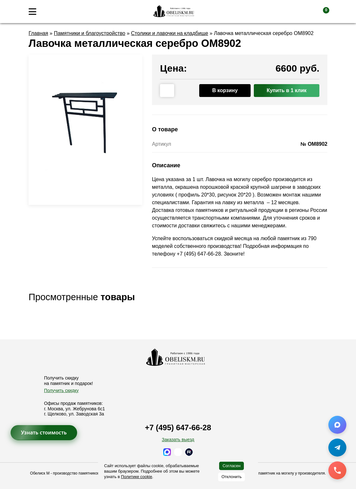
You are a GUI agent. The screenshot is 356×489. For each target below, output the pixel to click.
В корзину (224, 90)
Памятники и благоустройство (89, 33)
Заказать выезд (178, 439)
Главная (38, 33)
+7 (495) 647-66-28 (178, 427)
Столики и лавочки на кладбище (169, 33)
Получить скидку (61, 390)
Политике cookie (136, 476)
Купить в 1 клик (287, 90)
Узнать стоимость (44, 432)
